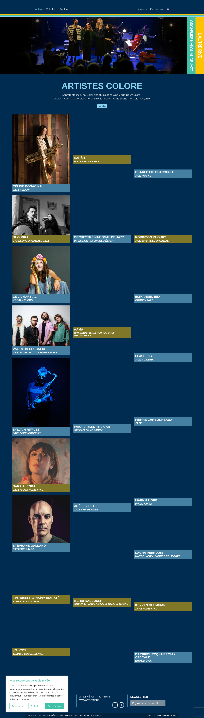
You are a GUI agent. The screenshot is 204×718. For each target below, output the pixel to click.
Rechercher (157, 9)
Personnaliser (18, 706)
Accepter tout (55, 706)
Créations (50, 9)
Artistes (37, 9)
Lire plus (102, 106)
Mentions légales (155, 715)
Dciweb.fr (97, 715)
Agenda (143, 9)
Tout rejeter (36, 706)
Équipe (63, 9)
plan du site (170, 715)
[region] (37, 694)
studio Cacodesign (81, 715)
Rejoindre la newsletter (146, 703)
